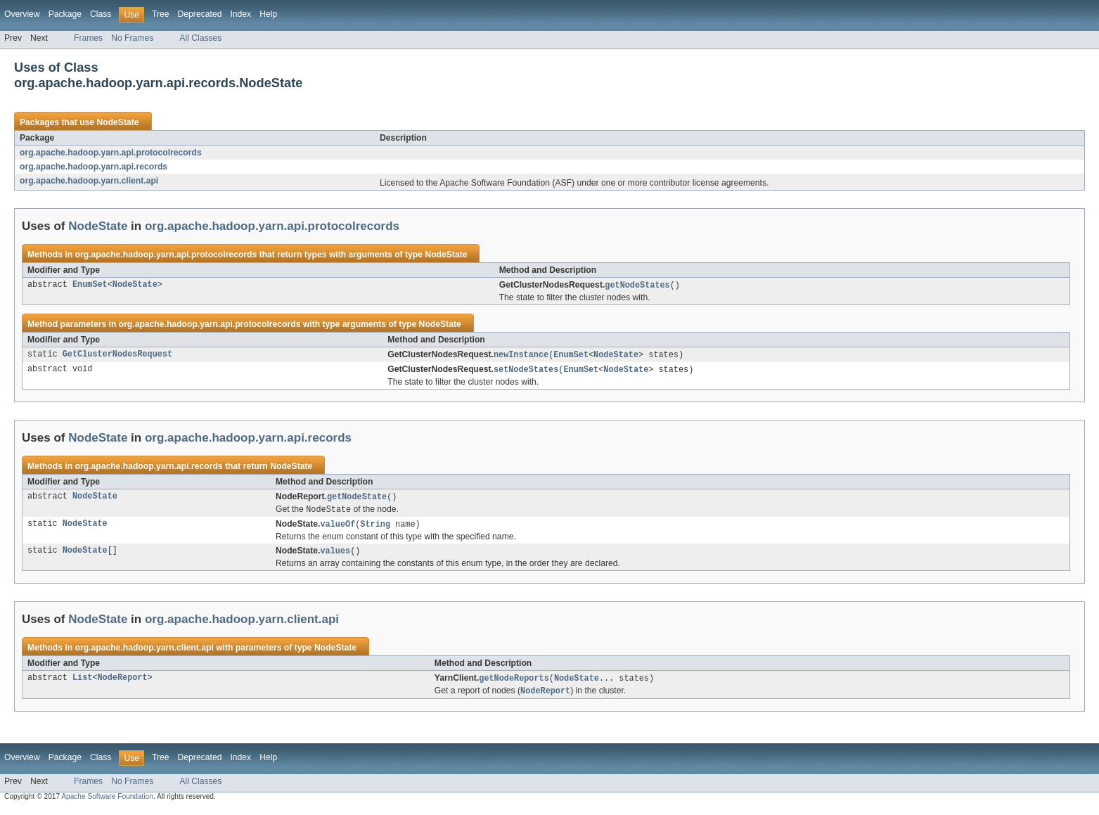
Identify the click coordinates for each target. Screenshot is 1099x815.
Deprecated (200, 14)
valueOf (337, 528)
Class (100, 14)
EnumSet (90, 285)
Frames (88, 38)
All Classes (200, 38)
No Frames (132, 38)
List (82, 683)
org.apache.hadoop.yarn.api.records (93, 167)
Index (240, 14)
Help (268, 14)
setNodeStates (526, 371)
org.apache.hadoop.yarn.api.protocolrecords (111, 153)
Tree (160, 14)
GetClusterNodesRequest (117, 355)
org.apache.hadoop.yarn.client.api (89, 181)
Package (65, 14)
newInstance (521, 355)
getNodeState (357, 499)
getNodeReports (514, 683)
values (335, 555)
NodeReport (123, 683)
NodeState (117, 122)
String (375, 528)
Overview (22, 14)
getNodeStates (637, 285)
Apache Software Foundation (107, 803)
